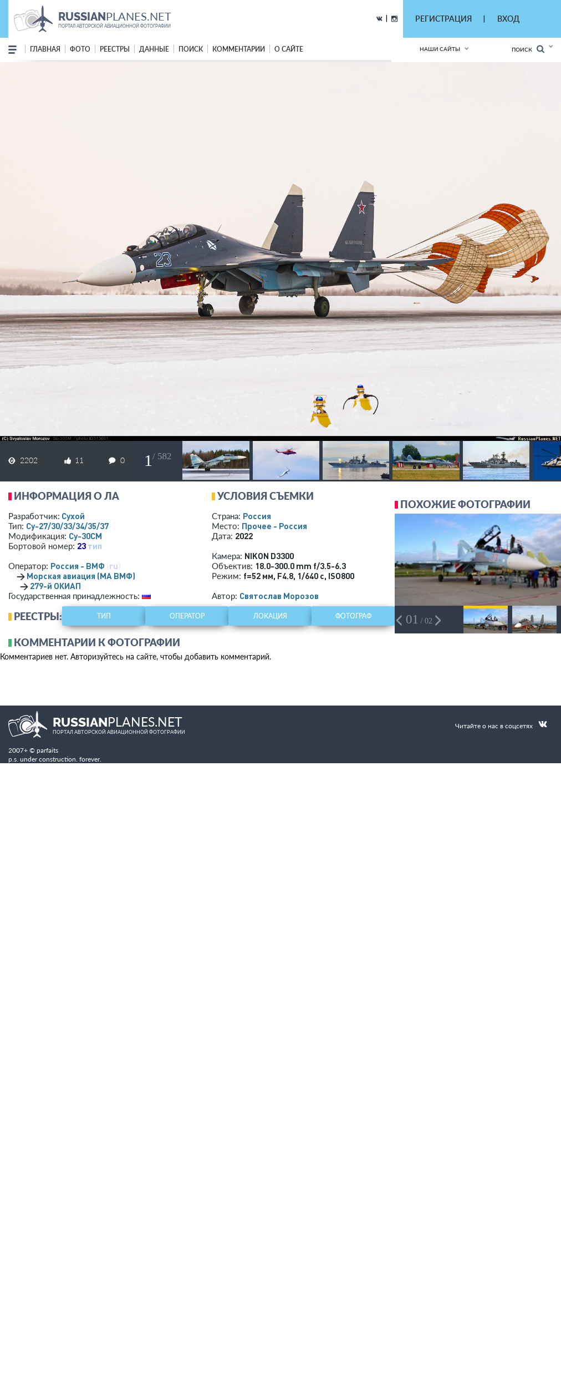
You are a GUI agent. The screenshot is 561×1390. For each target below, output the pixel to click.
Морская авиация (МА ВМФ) (81, 576)
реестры (115, 49)
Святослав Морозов (279, 596)
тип (95, 546)
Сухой (73, 516)
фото (80, 49)
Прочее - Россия (274, 526)
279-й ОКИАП (55, 586)
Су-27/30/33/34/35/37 (67, 526)
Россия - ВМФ (77, 566)
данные (154, 49)
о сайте (288, 49)
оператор (187, 616)
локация (270, 616)
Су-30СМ (85, 536)
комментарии (238, 49)
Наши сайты (440, 48)
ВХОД (508, 18)
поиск (190, 49)
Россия (257, 516)
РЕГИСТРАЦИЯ (443, 18)
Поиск (528, 49)
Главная (45, 49)
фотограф (353, 616)
